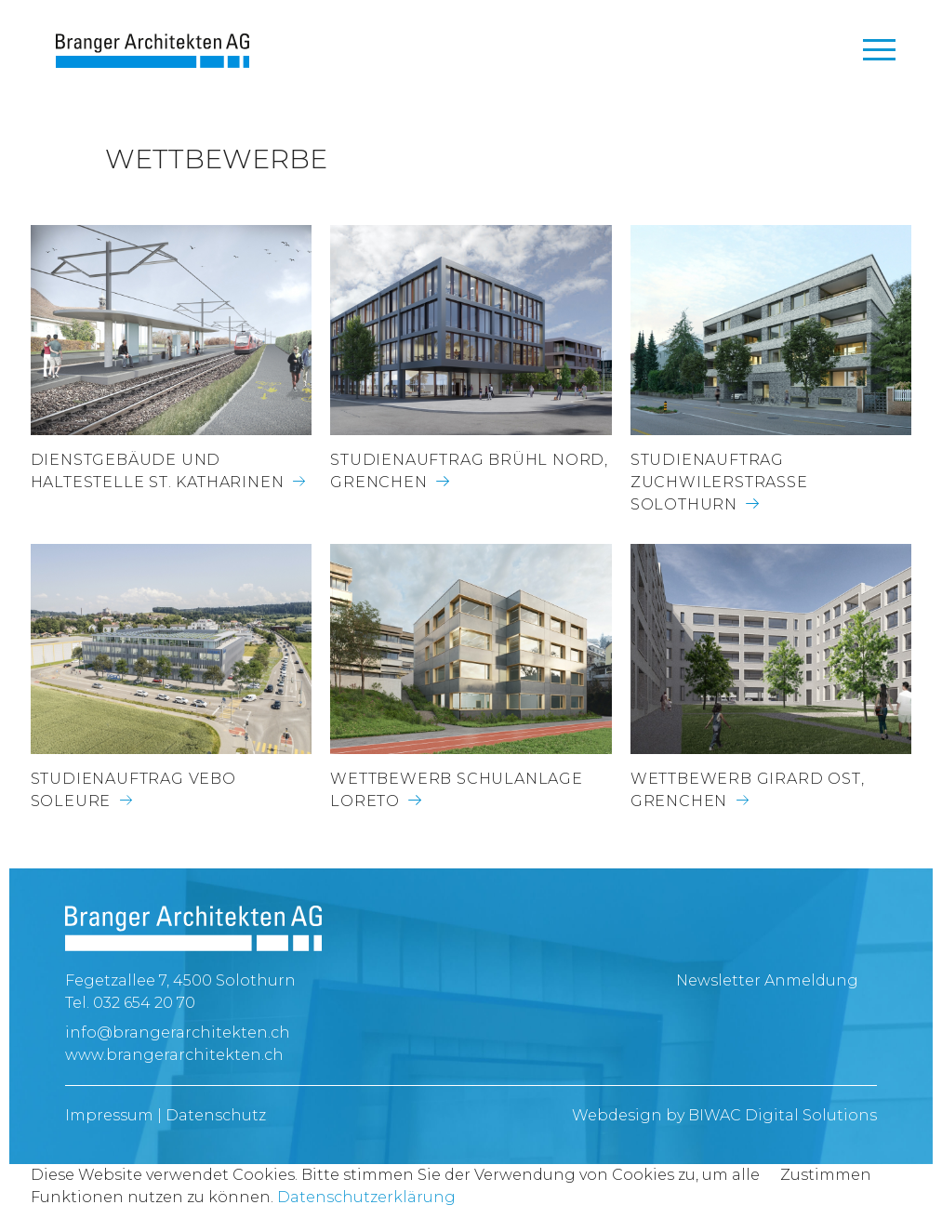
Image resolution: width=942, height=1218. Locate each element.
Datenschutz (216, 1115)
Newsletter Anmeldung (767, 980)
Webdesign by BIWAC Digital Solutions (724, 1115)
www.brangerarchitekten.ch (174, 1055)
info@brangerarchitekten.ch (177, 1032)
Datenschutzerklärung (366, 1197)
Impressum (109, 1115)
